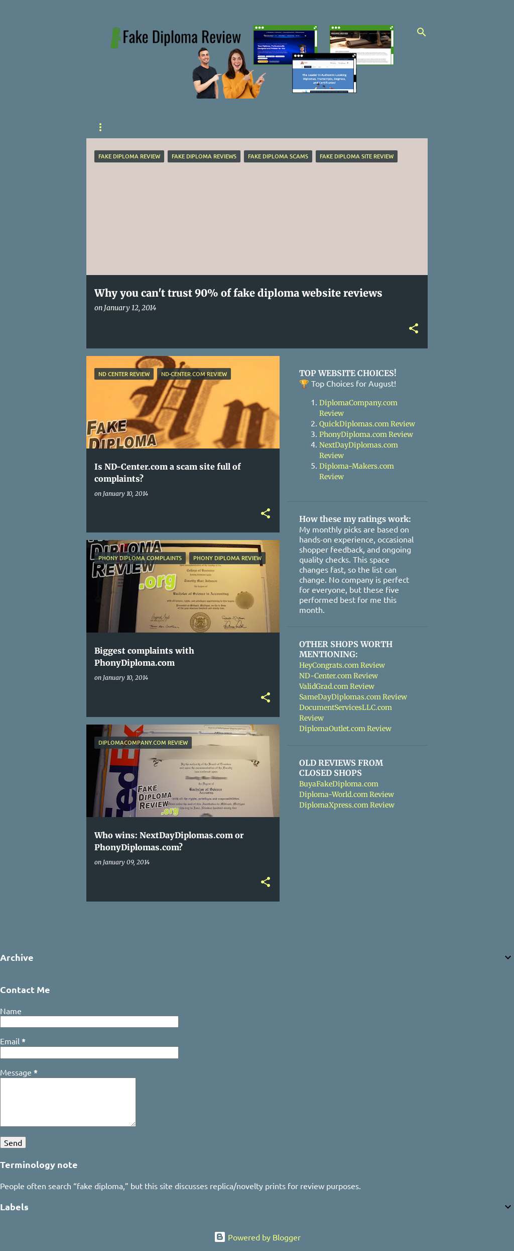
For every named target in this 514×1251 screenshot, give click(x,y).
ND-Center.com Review (338, 675)
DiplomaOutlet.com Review (345, 728)
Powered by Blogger (257, 1237)
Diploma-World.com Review (346, 794)
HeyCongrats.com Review (342, 665)
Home (103, 127)
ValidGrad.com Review (336, 686)
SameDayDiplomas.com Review (353, 696)
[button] (414, 329)
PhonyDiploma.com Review (366, 434)
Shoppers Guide (160, 127)
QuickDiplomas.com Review (367, 423)
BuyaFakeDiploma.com (338, 783)
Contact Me (227, 127)
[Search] (422, 32)
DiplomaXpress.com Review (347, 805)
